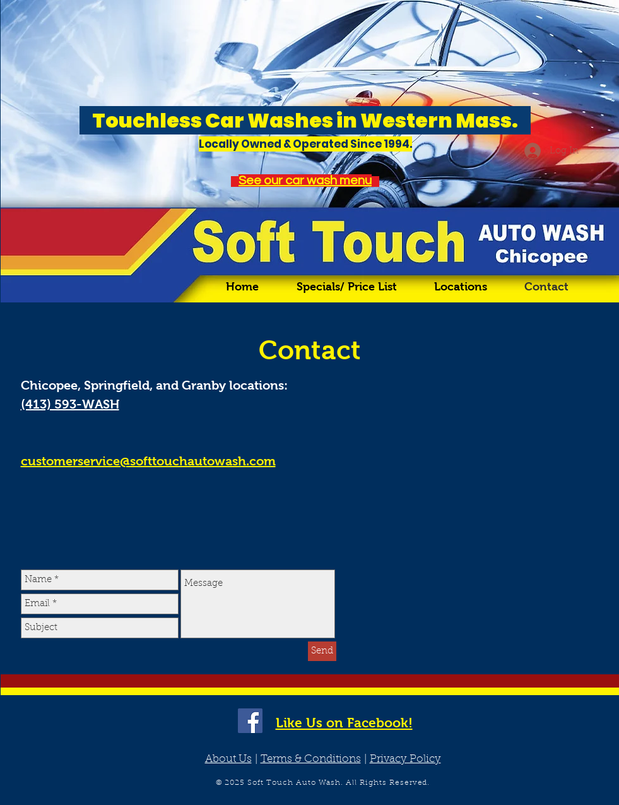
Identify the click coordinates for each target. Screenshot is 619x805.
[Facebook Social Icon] (250, 720)
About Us (228, 759)
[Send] (322, 651)
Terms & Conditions (311, 759)
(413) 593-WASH (70, 404)
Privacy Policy (405, 759)
